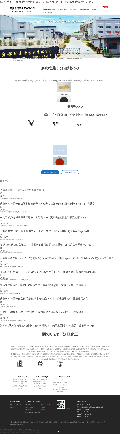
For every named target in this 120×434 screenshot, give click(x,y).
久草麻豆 (17, 428)
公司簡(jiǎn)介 (62, 9)
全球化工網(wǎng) (66, 417)
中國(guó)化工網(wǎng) (54, 417)
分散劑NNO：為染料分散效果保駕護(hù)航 (31, 58)
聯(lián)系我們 (47, 13)
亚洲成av (2, 428)
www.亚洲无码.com (25, 428)
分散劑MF (77, 114)
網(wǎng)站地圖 (18, 419)
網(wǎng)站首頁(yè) (49, 9)
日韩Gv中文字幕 (9, 428)
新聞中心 (95, 9)
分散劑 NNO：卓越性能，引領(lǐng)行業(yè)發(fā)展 (64, 58)
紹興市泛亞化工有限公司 (17, 417)
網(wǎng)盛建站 (79, 417)
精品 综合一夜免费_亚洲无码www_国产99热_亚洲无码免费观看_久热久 (47, 2)
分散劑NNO (73, 9)
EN (103, 7)
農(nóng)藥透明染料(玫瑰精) (32, 408)
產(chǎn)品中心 (84, 9)
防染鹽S (43, 405)
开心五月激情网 (35, 428)
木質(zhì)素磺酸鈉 (30, 403)
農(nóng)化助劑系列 (15, 400)
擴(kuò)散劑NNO (97, 114)
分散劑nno (75, 106)
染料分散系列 (14, 403)
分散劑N (43, 403)
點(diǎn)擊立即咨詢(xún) (19, 60)
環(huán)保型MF (57, 114)
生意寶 (73, 417)
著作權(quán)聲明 (89, 417)
